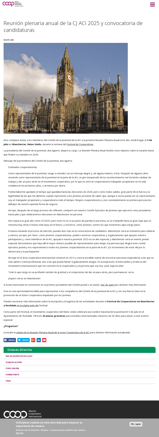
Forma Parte (12, 374)
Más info (20, 433)
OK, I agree (136, 424)
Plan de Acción (14, 362)
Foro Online (12, 368)
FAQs (8, 381)
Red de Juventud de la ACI (19, 356)
